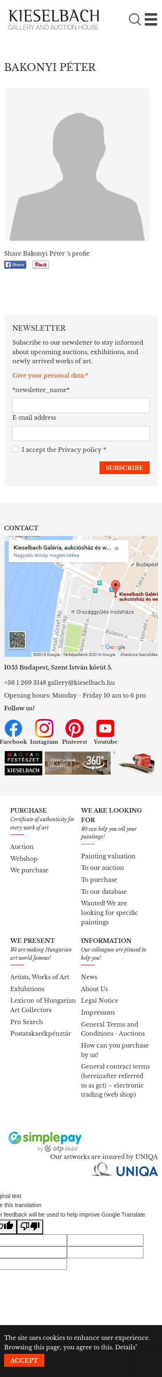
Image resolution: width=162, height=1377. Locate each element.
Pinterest (74, 732)
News (89, 977)
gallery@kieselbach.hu (81, 682)
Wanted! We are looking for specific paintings (109, 913)
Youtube (106, 732)
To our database (104, 891)
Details (125, 1347)
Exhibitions (27, 989)
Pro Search (26, 1022)
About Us (94, 989)
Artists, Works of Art (39, 977)
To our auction (102, 868)
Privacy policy (80, 450)
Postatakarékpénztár (40, 1033)
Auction (22, 847)
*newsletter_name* (39, 390)
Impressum (98, 1012)
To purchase (99, 880)
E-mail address (34, 417)
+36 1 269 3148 (25, 682)
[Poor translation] (30, 1227)
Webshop (24, 858)
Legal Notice (99, 1000)
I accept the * (59, 450)
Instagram (44, 732)
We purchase (29, 870)
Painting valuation (108, 856)
